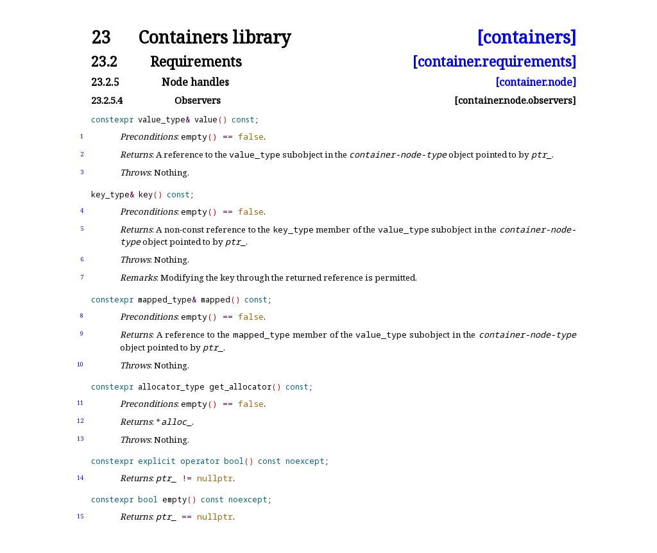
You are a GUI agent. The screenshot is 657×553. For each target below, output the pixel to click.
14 (80, 478)
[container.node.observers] (515, 100)
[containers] (526, 37)
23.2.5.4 (107, 100)
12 (80, 421)
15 (80, 516)
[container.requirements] (494, 61)
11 (80, 403)
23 (100, 37)
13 (80, 438)
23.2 (104, 61)
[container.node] (535, 82)
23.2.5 (105, 82)
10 (80, 364)
